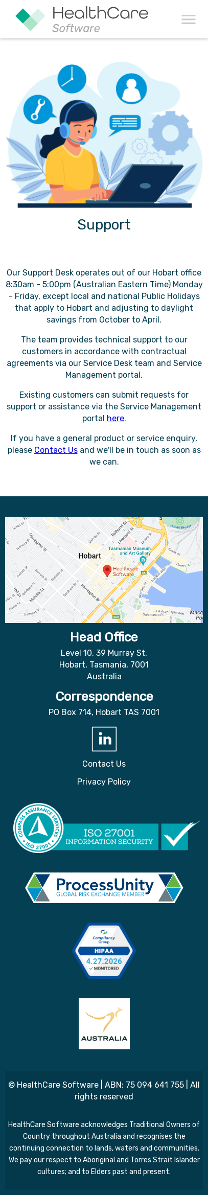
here (115, 418)
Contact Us (56, 450)
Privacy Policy (104, 782)
